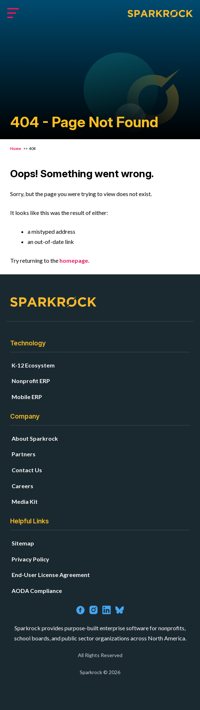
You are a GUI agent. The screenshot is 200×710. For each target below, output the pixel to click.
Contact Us (27, 469)
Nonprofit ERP (31, 380)
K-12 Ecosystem (33, 365)
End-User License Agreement (51, 574)
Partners (24, 454)
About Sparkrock (35, 438)
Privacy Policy (30, 559)
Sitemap (23, 543)
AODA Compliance (37, 590)
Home (16, 148)
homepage (73, 260)
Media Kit (25, 501)
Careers (22, 485)
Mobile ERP (27, 396)
